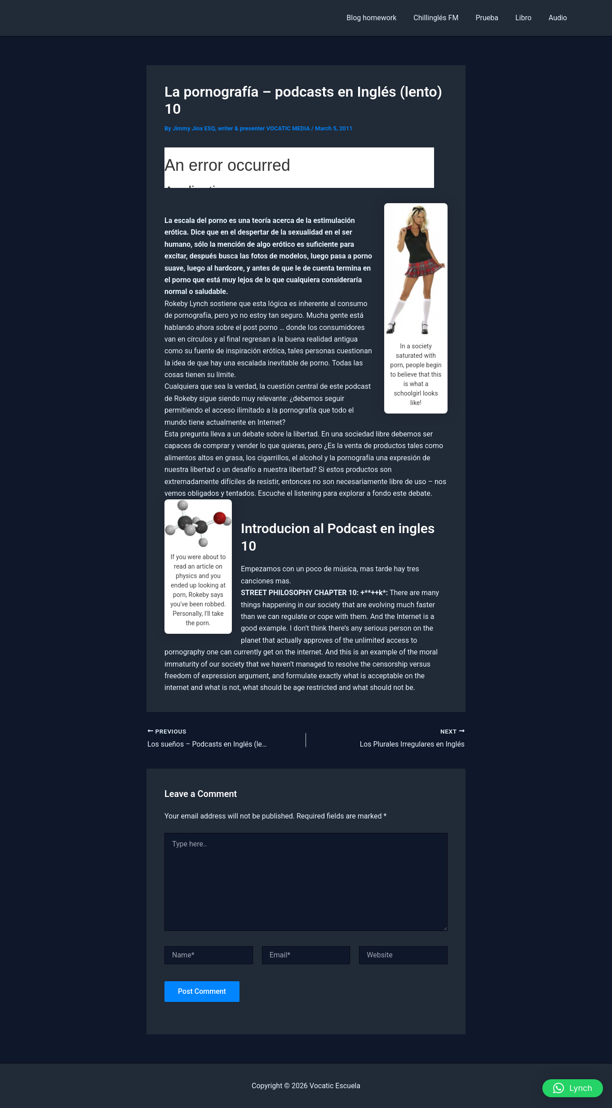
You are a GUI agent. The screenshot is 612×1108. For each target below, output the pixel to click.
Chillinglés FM (445, 17)
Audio (559, 17)
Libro (527, 17)
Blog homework (383, 17)
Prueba (493, 17)
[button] (572, 1088)
